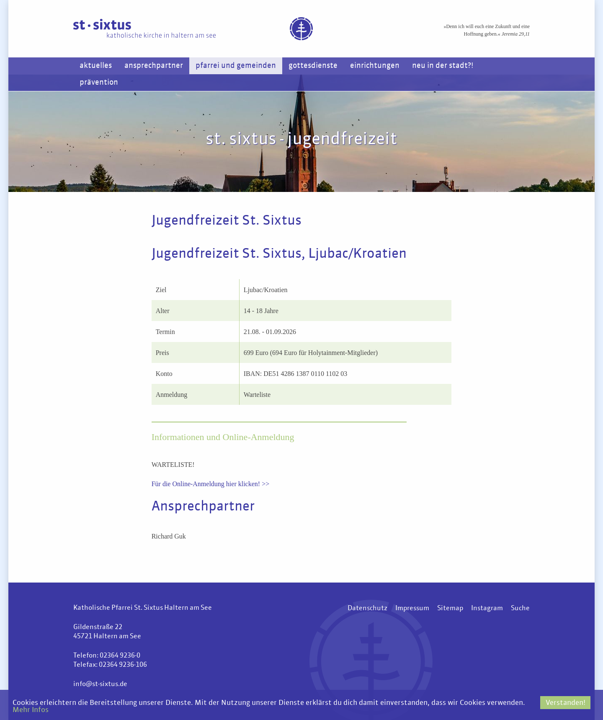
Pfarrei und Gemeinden (236, 66)
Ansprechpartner (153, 66)
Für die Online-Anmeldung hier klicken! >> (211, 483)
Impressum (412, 608)
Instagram (487, 608)
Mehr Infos (31, 710)
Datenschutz (367, 608)
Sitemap (450, 608)
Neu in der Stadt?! (442, 66)
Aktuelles (96, 66)
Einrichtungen (374, 66)
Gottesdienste (313, 66)
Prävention (99, 82)
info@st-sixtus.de (100, 684)
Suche (520, 608)
